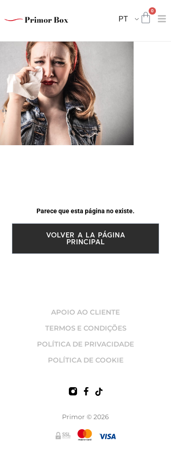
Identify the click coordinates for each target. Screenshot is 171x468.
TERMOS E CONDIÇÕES (85, 328)
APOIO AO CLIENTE (85, 312)
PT (123, 19)
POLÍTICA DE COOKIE (86, 360)
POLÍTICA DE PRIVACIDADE (85, 344)
